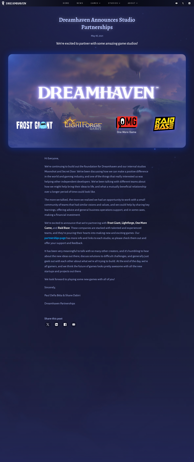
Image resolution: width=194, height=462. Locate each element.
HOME (66, 3)
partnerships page (55, 238)
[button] (96, 3)
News (80, 3)
